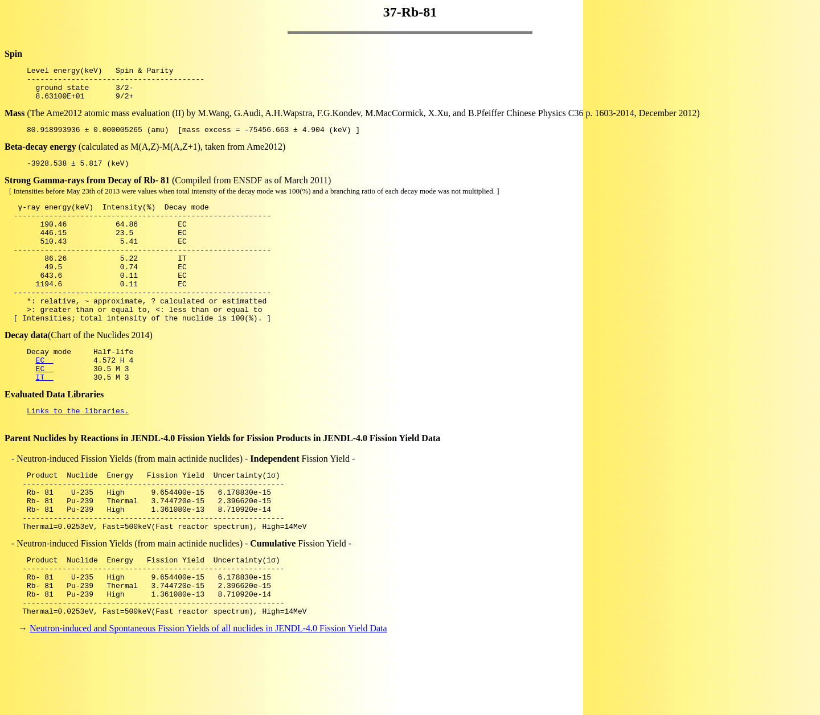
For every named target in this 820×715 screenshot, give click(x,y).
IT (45, 418)
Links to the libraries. (78, 453)
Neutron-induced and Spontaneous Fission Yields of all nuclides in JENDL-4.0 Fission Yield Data (208, 695)
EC (45, 397)
